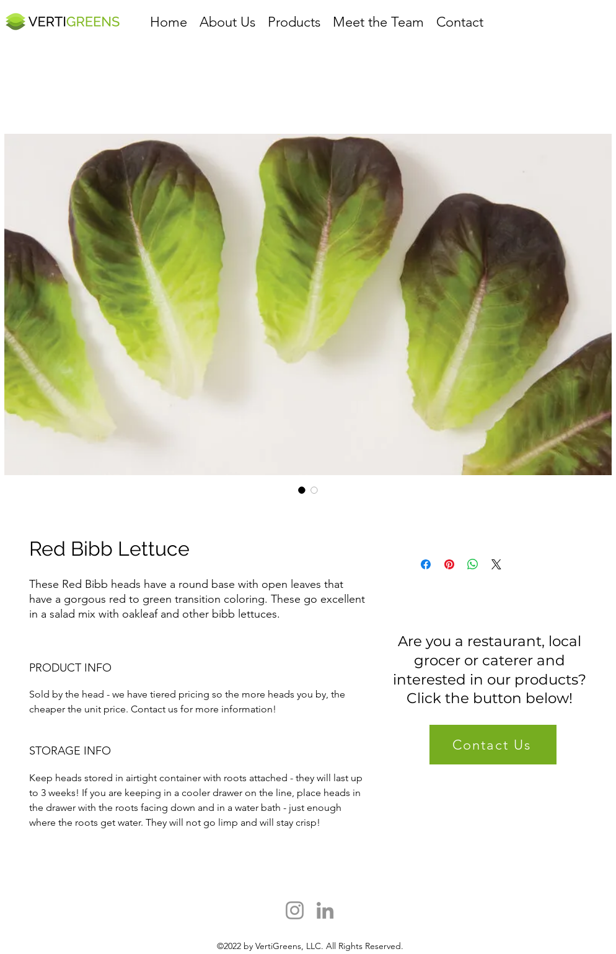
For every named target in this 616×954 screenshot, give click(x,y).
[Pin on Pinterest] (449, 564)
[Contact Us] (493, 744)
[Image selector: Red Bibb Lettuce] (302, 490)
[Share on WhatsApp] (472, 564)
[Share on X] (496, 564)
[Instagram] (295, 910)
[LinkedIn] (325, 910)
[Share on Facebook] (425, 564)
